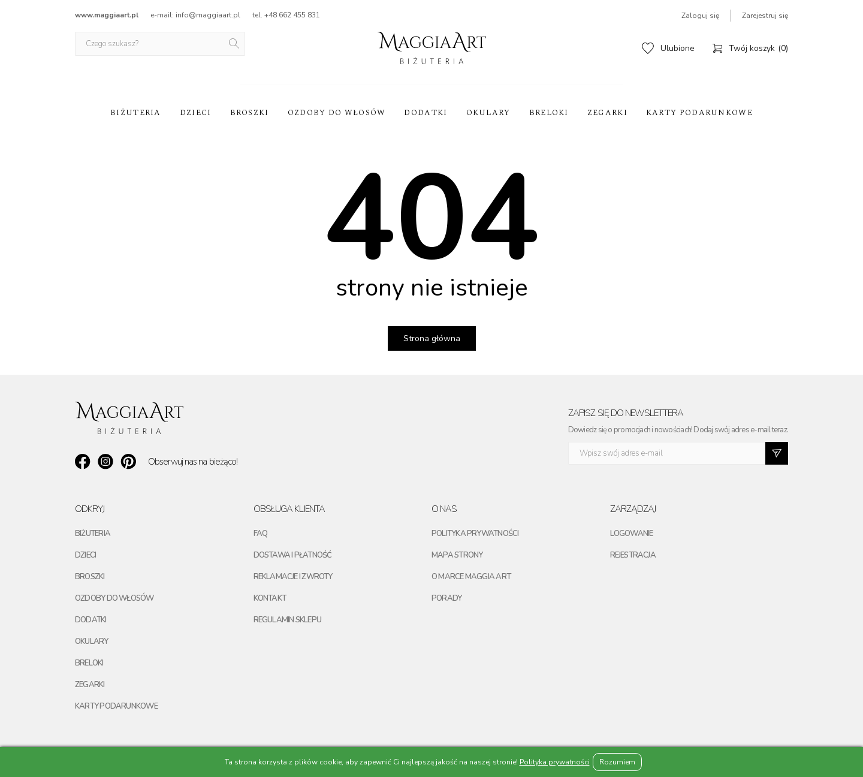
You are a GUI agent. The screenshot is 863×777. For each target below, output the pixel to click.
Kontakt (270, 598)
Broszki (249, 113)
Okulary (488, 113)
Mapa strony (457, 555)
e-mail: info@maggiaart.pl (195, 15)
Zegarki (607, 113)
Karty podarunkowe (699, 113)
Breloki (549, 113)
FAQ (261, 533)
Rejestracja (633, 555)
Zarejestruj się (765, 15)
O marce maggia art (471, 576)
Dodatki (425, 113)
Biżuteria (135, 113)
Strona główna (431, 338)
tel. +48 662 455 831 (286, 15)
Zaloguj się (700, 15)
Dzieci (196, 113)
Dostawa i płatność (293, 555)
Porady (446, 598)
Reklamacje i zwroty (293, 576)
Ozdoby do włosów (337, 113)
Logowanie (631, 533)
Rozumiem (617, 762)
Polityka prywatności (475, 533)
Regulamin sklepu (288, 620)
